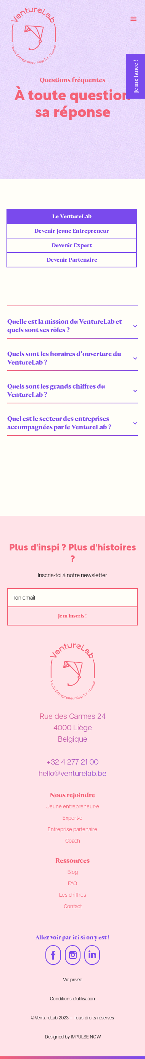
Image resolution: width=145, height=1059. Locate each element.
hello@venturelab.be (72, 774)
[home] (31, 36)
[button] (72, 326)
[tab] (71, 216)
